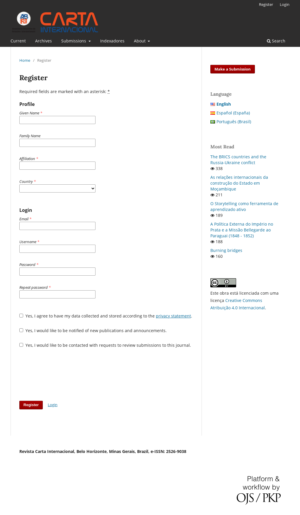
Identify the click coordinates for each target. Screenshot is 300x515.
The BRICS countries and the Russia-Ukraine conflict (238, 159)
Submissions (74, 41)
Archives (43, 41)
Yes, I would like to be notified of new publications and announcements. (93, 330)
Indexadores (112, 41)
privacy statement (173, 316)
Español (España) (233, 113)
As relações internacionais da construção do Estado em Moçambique (239, 183)
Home (24, 60)
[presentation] (63, 374)
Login (284, 4)
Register (266, 4)
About (140, 41)
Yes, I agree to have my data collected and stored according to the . (105, 316)
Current (18, 41)
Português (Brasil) (234, 121)
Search (276, 41)
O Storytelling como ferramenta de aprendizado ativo (244, 206)
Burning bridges (226, 250)
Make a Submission (232, 69)
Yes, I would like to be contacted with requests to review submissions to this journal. (105, 345)
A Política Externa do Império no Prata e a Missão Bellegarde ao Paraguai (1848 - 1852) (241, 229)
